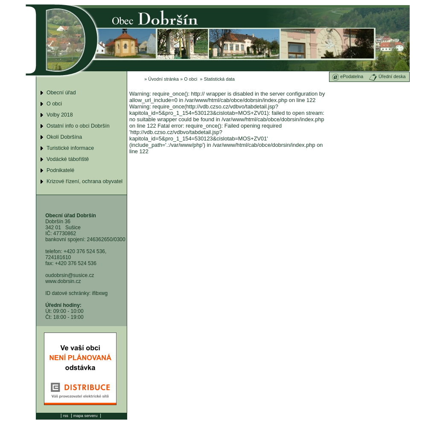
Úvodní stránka (163, 79)
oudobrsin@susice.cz (69, 275)
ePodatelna (347, 76)
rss (65, 416)
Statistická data (219, 79)
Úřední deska (387, 76)
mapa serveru (85, 416)
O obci (190, 79)
